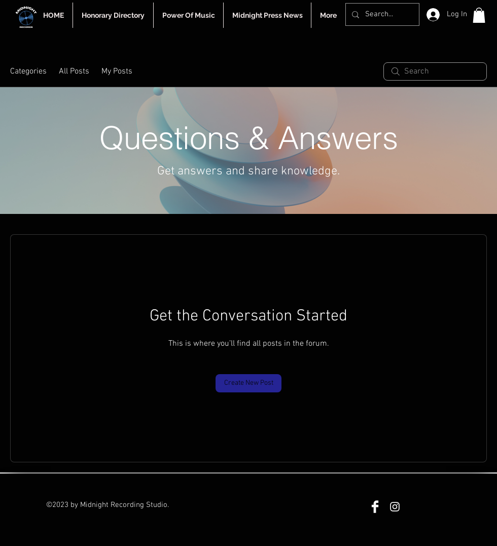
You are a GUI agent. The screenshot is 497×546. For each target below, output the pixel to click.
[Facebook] (375, 506)
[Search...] (381, 14)
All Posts (74, 71)
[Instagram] (394, 506)
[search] (435, 71)
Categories (28, 71)
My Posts (116, 71)
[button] (479, 15)
